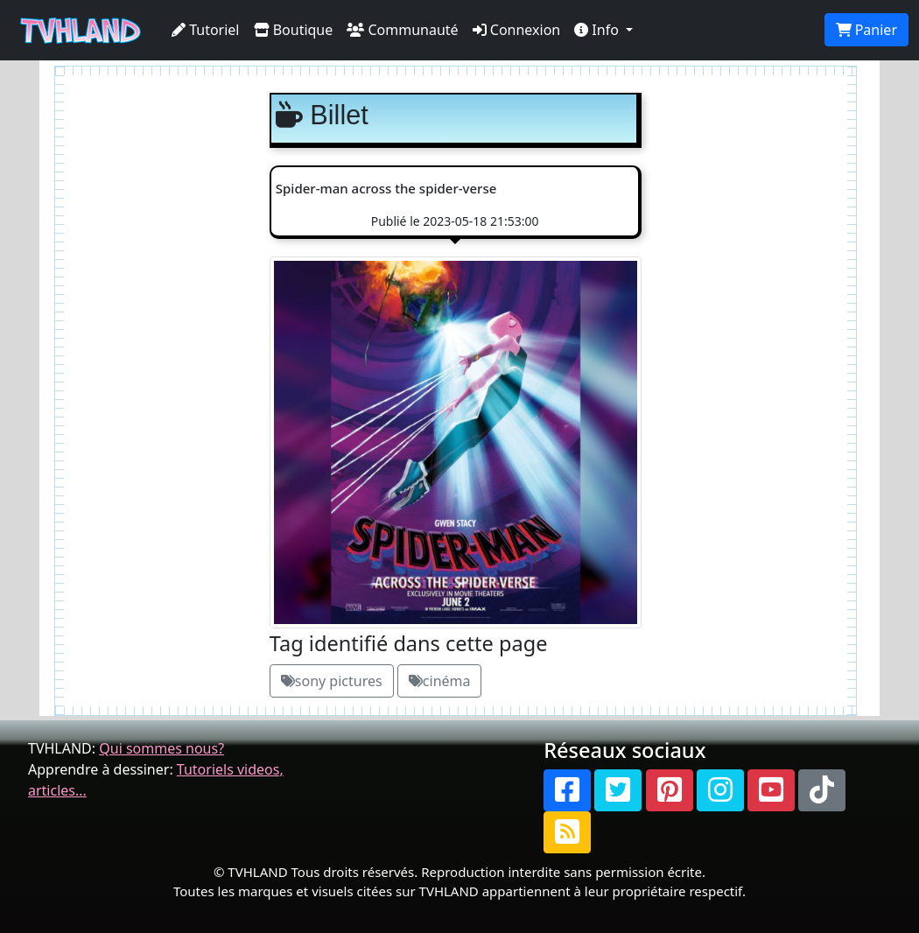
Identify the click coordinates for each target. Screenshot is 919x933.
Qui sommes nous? (161, 748)
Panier (866, 29)
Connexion (517, 29)
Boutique (293, 29)
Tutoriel (206, 29)
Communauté (402, 29)
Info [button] (598, 29)
